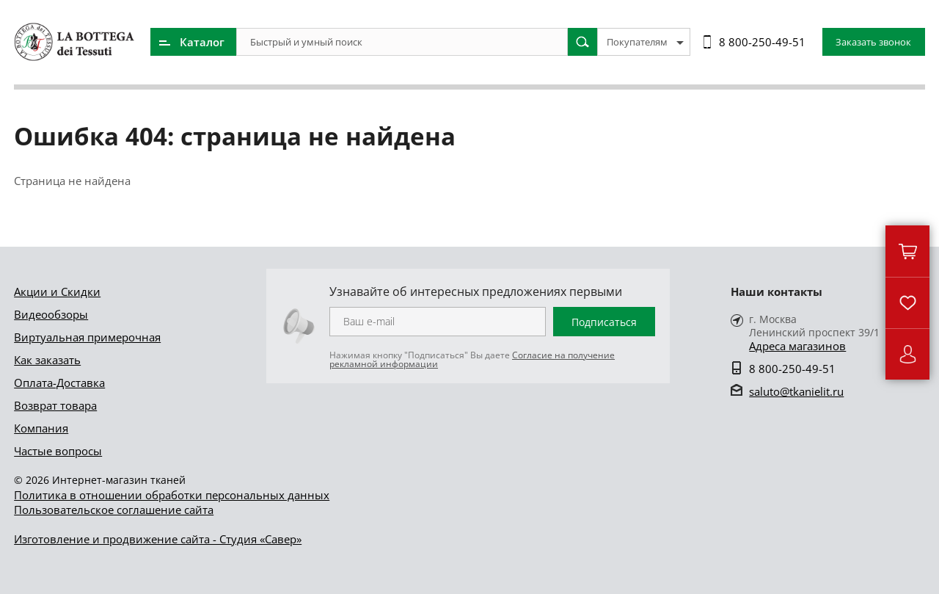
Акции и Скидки (57, 291)
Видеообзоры (51, 314)
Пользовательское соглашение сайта (113, 509)
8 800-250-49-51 (762, 42)
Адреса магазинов (797, 346)
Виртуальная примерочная (87, 337)
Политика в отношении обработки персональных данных (171, 495)
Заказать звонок (873, 41)
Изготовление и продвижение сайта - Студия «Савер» (158, 539)
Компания (41, 428)
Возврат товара (55, 405)
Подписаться (604, 322)
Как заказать (47, 359)
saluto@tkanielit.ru (796, 391)
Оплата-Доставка (59, 382)
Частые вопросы (58, 450)
